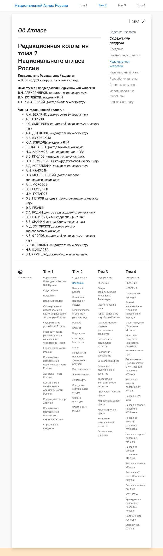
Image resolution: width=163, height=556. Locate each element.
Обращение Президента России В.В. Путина (54, 281)
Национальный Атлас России (41, 5)
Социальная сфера (108, 360)
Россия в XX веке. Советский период (135, 476)
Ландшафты (79, 379)
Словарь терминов (123, 85)
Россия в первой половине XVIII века (135, 408)
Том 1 (83, 5)
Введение (116, 49)
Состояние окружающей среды (80, 389)
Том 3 (122, 5)
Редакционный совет (125, 72)
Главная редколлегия (125, 55)
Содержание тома (123, 32)
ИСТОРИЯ (131, 288)
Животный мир (81, 374)
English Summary (121, 102)
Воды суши (78, 333)
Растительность (81, 369)
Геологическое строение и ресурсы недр (80, 314)
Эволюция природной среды (78, 301)
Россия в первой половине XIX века (135, 438)
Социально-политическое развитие (106, 370)
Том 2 (102, 5)
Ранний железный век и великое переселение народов (134, 310)
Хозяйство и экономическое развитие (107, 382)
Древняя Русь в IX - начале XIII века (135, 326)
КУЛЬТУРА (132, 494)
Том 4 (141, 5)
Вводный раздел (53, 300)
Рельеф (76, 322)
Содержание (50, 290)
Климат (76, 327)
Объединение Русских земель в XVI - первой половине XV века (135, 367)
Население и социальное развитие (105, 343)
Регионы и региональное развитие (106, 422)
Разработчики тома (123, 78)
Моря (75, 347)
